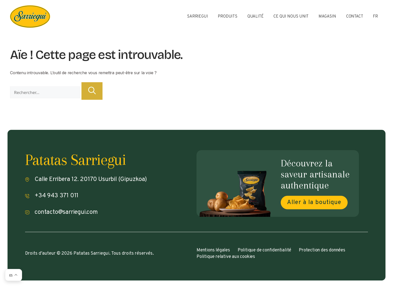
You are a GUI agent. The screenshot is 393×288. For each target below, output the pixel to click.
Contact (354, 16)
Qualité (255, 16)
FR (375, 16)
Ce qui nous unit (291, 16)
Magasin (327, 16)
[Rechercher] (92, 91)
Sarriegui (197, 16)
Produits (227, 16)
